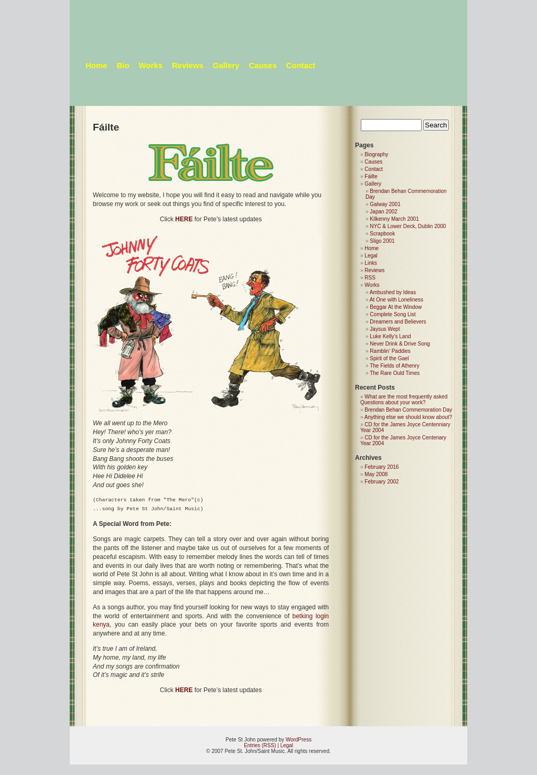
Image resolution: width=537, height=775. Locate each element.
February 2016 (381, 467)
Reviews (187, 65)
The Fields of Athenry (395, 366)
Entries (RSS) (260, 745)
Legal (370, 256)
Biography (376, 154)
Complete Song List (392, 314)
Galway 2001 (385, 204)
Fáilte (370, 176)
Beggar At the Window (396, 307)
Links (370, 263)
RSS (369, 278)
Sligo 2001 (382, 241)
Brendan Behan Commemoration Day (408, 410)
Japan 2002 (383, 211)
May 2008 (376, 474)
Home (96, 65)
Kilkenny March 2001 (394, 219)
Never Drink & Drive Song (399, 344)
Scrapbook (382, 233)
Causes (262, 65)
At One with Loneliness (396, 300)
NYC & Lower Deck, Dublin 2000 (408, 226)
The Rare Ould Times (395, 373)
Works (150, 65)
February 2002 (381, 482)
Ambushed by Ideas (393, 292)
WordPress (299, 739)
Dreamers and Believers (398, 322)
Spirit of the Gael (389, 358)
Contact (300, 65)
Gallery (226, 65)
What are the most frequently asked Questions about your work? (403, 399)
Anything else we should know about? (408, 417)
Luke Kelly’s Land (390, 336)
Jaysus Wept (385, 329)
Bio (122, 65)
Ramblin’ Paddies (390, 351)
